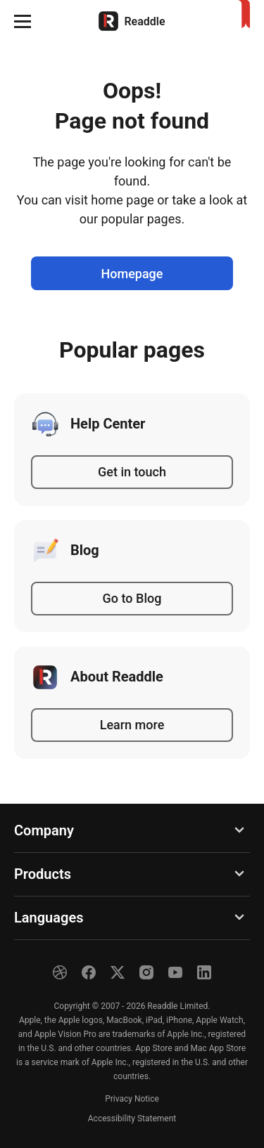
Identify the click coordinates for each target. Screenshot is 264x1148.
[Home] (132, 21)
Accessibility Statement (132, 1118)
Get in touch (132, 471)
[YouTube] (175, 972)
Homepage (132, 273)
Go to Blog (132, 598)
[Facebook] (88, 972)
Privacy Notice (132, 1099)
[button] (22, 21)
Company (44, 830)
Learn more (132, 724)
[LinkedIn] (204, 972)
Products (42, 874)
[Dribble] (59, 972)
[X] (117, 972)
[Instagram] (146, 972)
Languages (48, 917)
